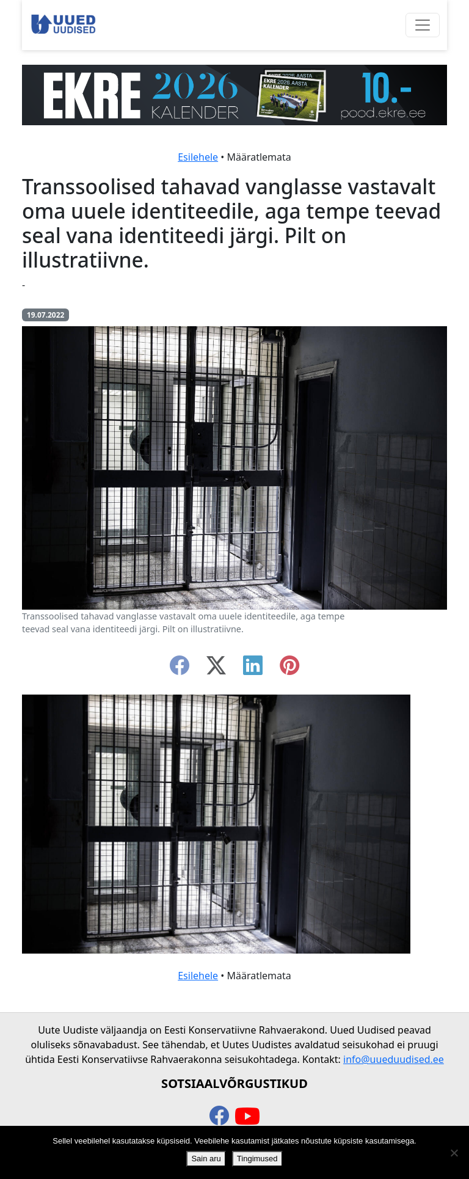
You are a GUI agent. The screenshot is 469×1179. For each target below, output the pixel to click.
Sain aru (205, 1158)
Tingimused (257, 1158)
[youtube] (247, 1116)
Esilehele (198, 157)
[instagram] (289, 669)
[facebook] (179, 669)
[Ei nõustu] (454, 1153)
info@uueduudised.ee (393, 1059)
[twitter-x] (216, 669)
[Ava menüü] (422, 25)
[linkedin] (253, 669)
